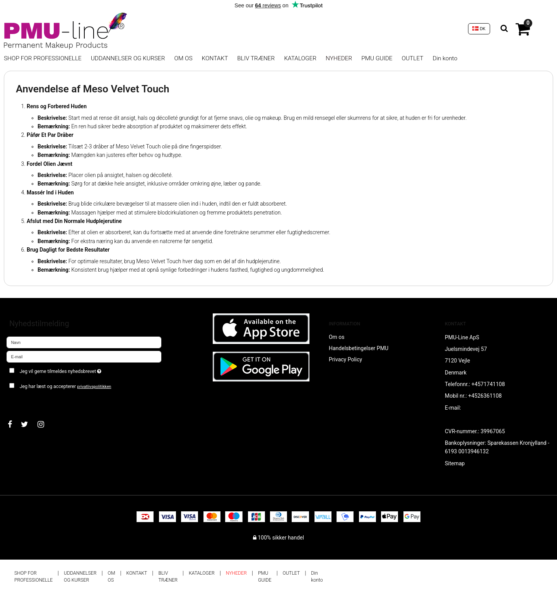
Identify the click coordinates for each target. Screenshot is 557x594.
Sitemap (455, 463)
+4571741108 (488, 384)
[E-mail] (84, 356)
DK (478, 28)
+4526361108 (485, 396)
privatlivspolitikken (94, 386)
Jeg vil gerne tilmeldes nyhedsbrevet (88, 369)
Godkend (25, 402)
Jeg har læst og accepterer (65, 386)
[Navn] (84, 342)
